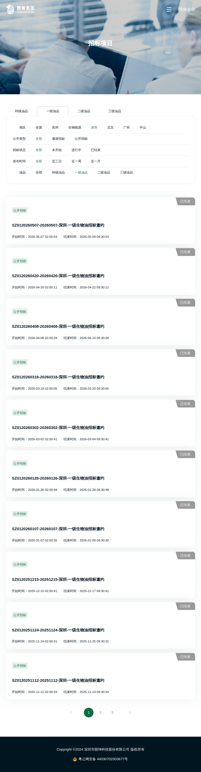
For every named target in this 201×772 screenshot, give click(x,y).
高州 (55, 127)
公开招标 (81, 138)
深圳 (94, 127)
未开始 (57, 150)
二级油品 (83, 111)
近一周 (76, 161)
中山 (143, 127)
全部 (39, 138)
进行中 (76, 150)
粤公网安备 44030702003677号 (103, 759)
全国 (39, 127)
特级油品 (21, 111)
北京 (110, 127)
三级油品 (114, 111)
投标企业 (187, 9)
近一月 (95, 161)
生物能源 (74, 127)
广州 (126, 127)
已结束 (95, 150)
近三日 (57, 161)
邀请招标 (58, 138)
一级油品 (52, 111)
